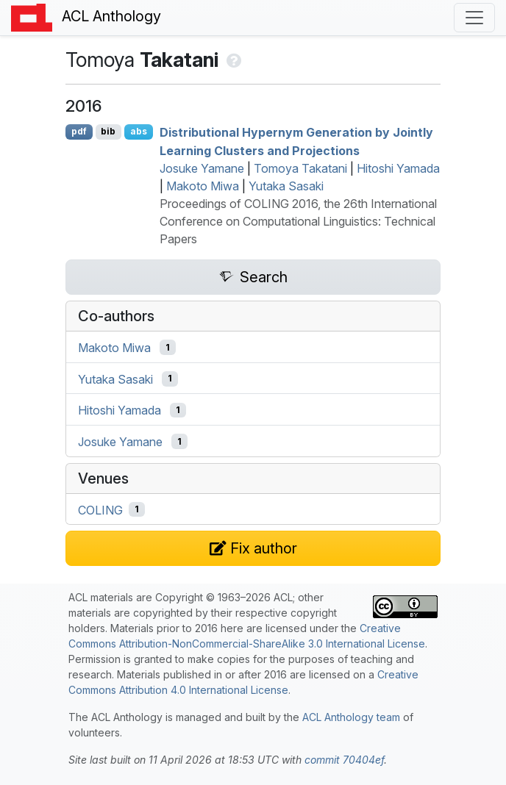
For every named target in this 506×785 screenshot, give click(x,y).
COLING (100, 509)
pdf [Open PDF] (79, 131)
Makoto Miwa (202, 186)
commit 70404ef (344, 759)
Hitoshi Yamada (398, 168)
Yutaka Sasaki (286, 186)
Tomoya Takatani (300, 168)
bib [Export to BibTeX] (108, 131)
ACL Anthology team (351, 717)
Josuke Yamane (202, 168)
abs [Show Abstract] (138, 131)
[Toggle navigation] (474, 17)
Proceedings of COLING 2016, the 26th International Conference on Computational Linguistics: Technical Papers (298, 221)
